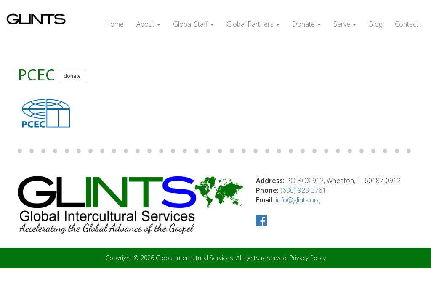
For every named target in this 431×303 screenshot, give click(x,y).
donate (72, 76)
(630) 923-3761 (303, 190)
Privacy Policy (308, 258)
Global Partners (252, 24)
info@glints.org (298, 200)
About (148, 24)
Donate (306, 24)
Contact (406, 24)
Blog (375, 24)
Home (114, 24)
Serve (344, 24)
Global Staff (193, 24)
